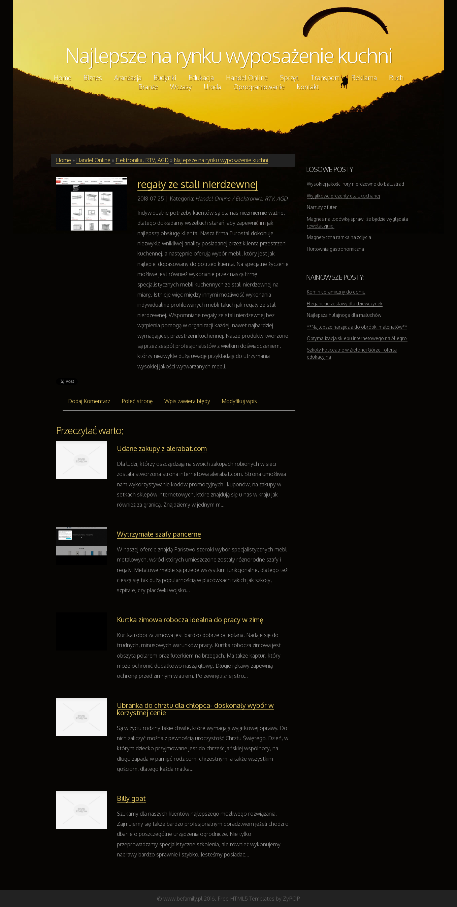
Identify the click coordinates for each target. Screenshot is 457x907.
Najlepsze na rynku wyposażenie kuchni (228, 55)
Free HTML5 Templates (246, 898)
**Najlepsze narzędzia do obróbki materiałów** (357, 327)
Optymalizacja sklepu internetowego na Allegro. (357, 338)
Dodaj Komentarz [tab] (89, 401)
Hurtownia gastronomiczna (335, 249)
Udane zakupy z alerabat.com (162, 448)
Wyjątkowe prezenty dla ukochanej (343, 196)
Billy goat (131, 798)
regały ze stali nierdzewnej (197, 184)
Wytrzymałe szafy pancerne (159, 534)
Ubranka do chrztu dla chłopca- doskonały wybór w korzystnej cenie (195, 709)
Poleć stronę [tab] (137, 401)
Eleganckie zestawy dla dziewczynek (345, 303)
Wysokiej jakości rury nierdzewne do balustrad (355, 184)
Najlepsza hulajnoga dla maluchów (344, 315)
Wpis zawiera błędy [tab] (187, 401)
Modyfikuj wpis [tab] (239, 401)
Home (63, 160)
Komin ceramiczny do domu (336, 292)
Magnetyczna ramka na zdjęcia (339, 237)
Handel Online (93, 160)
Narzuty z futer (322, 207)
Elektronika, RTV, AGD (142, 160)
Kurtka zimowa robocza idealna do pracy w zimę (190, 619)
